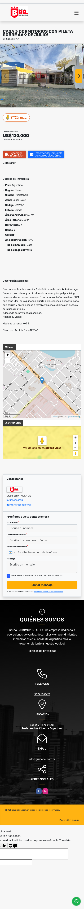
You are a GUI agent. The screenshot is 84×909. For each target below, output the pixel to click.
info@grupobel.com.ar (20, 504)
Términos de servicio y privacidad (48, 592)
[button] (2, 99)
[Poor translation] (12, 845)
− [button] (7, 360)
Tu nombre (13, 522)
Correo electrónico (17, 534)
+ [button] (7, 355)
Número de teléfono (17, 546)
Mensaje (11, 558)
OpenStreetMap (73, 417)
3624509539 (16, 500)
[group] (42, 75)
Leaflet (55, 417)
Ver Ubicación (32, 448)
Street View (16, 117)
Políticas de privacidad (42, 651)
